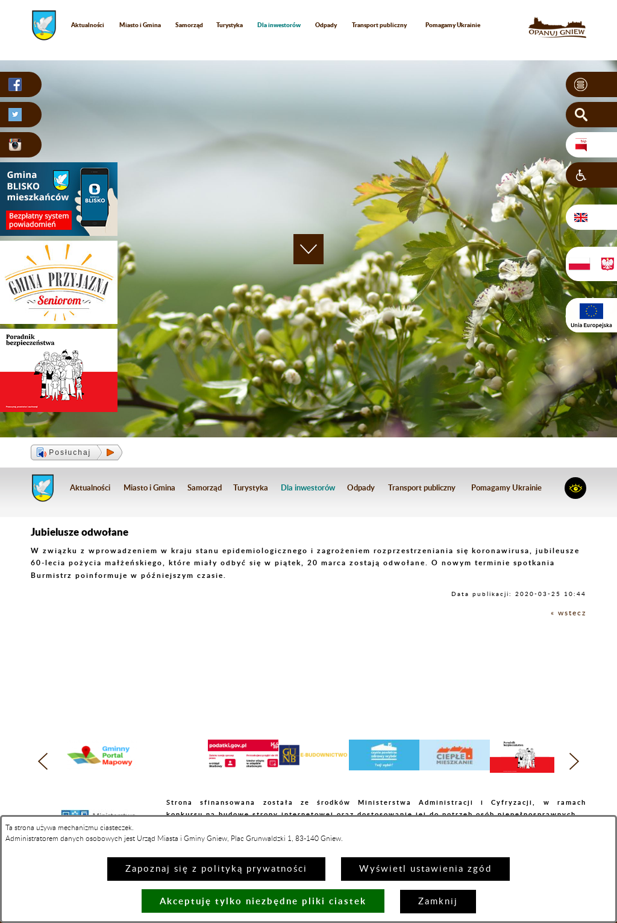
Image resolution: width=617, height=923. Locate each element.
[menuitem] (279, 25)
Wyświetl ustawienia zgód (425, 869)
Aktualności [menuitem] (87, 25)
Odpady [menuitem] (326, 25)
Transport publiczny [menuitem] (379, 25)
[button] (591, 84)
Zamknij (438, 901)
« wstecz (568, 613)
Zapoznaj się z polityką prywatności (216, 869)
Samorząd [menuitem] (189, 25)
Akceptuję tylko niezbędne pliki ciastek (263, 901)
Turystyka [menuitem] (229, 25)
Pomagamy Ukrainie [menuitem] (452, 25)
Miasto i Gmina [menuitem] (140, 25)
